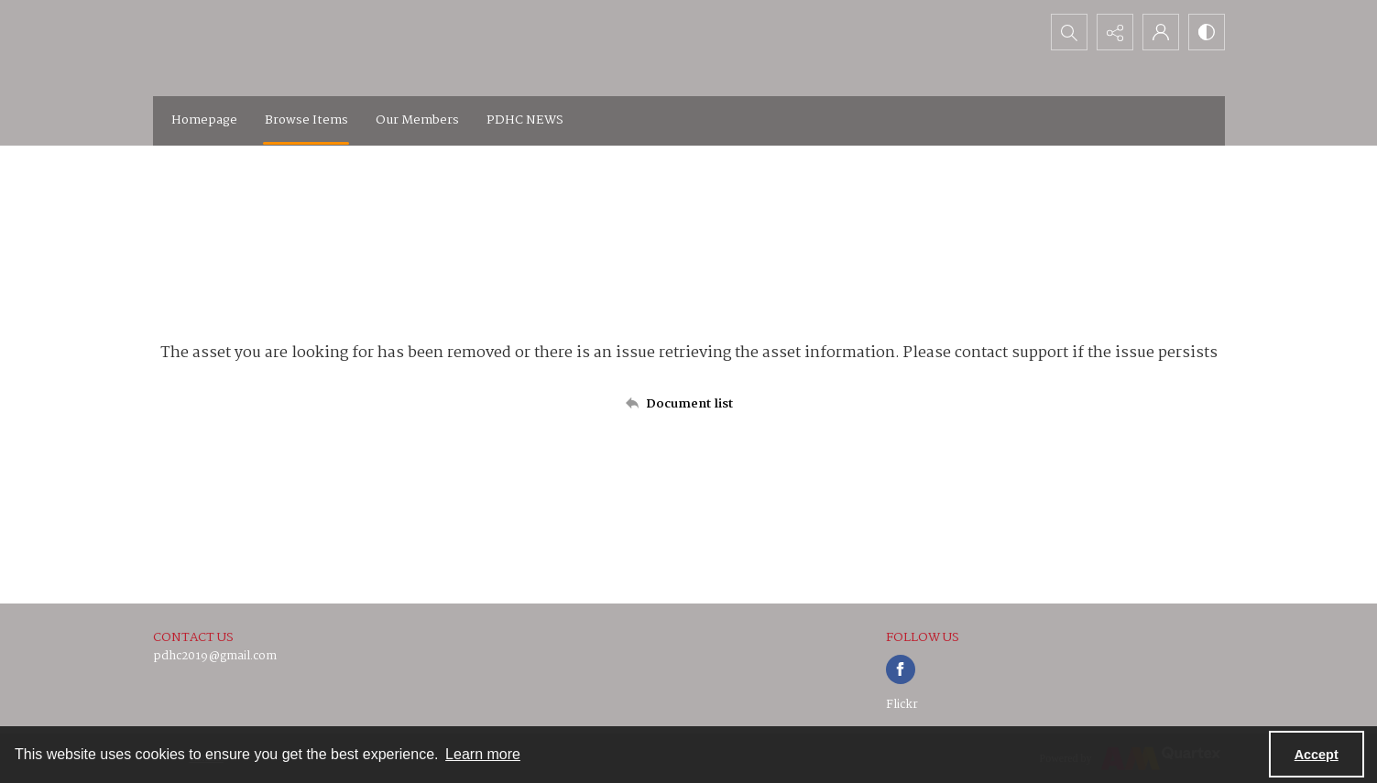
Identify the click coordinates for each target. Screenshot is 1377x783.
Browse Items (306, 120)
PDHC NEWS (524, 120)
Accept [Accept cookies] (1317, 754)
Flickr (902, 704)
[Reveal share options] (1115, 32)
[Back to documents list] (689, 404)
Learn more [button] (482, 754)
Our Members (417, 120)
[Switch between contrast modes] (1206, 32)
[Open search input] (1069, 32)
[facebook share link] (900, 669)
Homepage (204, 120)
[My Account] (1160, 32)
